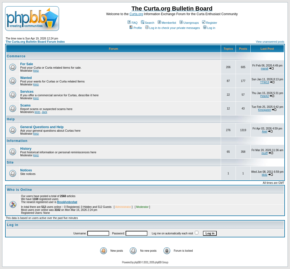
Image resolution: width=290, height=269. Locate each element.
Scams (25, 105)
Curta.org (136, 14)
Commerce (16, 56)
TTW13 (264, 82)
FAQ (132, 22)
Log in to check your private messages (172, 27)
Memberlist (167, 22)
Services (26, 92)
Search (147, 22)
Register (209, 22)
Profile (135, 27)
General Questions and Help (42, 127)
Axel (264, 131)
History (25, 149)
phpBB (137, 262)
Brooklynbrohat (67, 202)
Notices (26, 170)
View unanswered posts (270, 41)
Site (10, 162)
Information (17, 141)
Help (11, 119)
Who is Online (19, 190)
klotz (36, 70)
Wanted (26, 78)
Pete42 (264, 96)
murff (264, 153)
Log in (209, 27)
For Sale (26, 64)
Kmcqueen (264, 109)
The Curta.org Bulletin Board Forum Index (35, 41)
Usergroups (189, 22)
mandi (264, 68)
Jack (44, 112)
